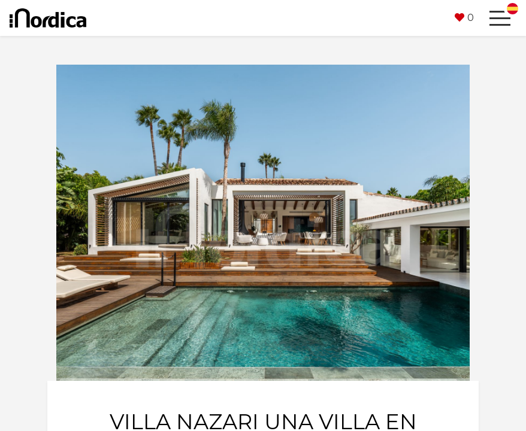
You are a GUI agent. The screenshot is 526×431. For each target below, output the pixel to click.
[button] (464, 18)
